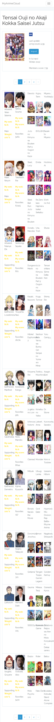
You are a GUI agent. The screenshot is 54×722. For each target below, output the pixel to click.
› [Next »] (38, 82)
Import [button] (34, 51)
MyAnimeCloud (11, 3)
